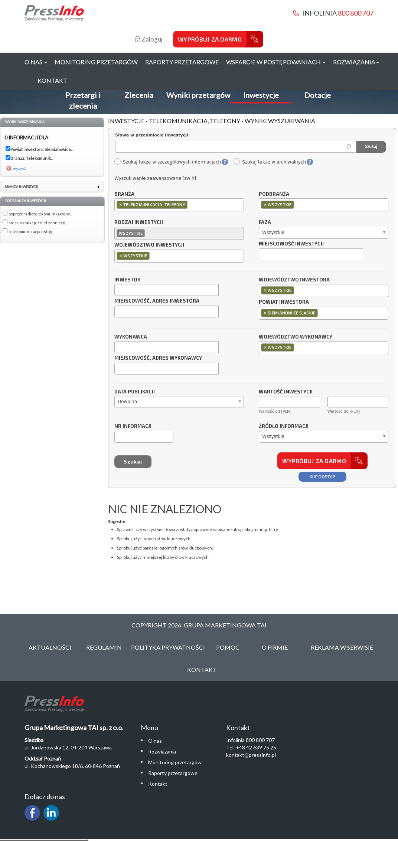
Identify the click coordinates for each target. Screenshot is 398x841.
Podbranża (274, 194)
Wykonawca (130, 337)
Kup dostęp (322, 476)
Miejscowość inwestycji (291, 244)
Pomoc (227, 647)
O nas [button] (36, 61)
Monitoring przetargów (96, 61)
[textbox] (191, 204)
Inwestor (127, 280)
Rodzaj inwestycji (138, 222)
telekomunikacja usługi (31, 231)
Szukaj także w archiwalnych (270, 162)
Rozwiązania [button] (356, 61)
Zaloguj (149, 39)
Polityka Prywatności (168, 647)
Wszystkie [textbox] (273, 232)
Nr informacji (132, 426)
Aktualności (50, 647)
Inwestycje (261, 94)
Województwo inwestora (294, 280)
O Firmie (275, 647)
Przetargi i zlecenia (83, 100)
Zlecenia (138, 94)
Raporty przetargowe (182, 61)
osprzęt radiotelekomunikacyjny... (40, 213)
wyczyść (19, 168)
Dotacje (317, 94)
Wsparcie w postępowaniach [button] (276, 61)
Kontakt (52, 80)
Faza (265, 222)
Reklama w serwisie (342, 647)
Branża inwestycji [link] (21, 187)
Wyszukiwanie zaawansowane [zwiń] (155, 178)
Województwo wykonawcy (295, 337)
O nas (155, 741)
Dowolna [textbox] (127, 401)
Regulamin (104, 647)
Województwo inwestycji (149, 245)
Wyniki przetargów (198, 94)
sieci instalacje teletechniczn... (38, 222)
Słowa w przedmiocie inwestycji (151, 135)
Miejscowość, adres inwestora (156, 301)
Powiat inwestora (284, 302)
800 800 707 (355, 13)
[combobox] (179, 204)
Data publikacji (134, 392)
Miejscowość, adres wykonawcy (158, 358)
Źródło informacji (284, 426)
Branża (124, 194)
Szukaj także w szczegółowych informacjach (167, 162)
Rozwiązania (162, 751)
